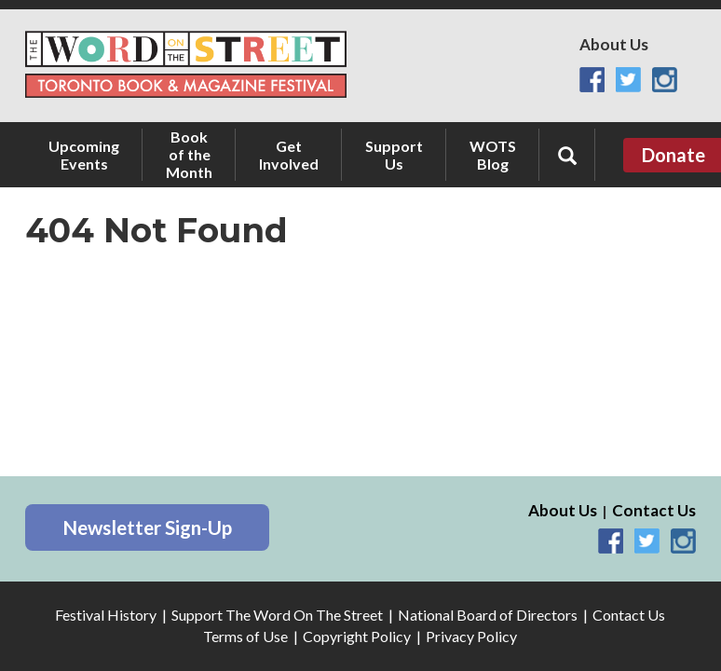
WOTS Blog (492, 154)
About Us (613, 44)
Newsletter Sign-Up (147, 527)
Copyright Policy (357, 636)
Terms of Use (245, 636)
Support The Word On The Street (277, 614)
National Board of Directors (488, 614)
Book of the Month (189, 154)
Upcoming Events (83, 154)
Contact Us (654, 510)
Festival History (105, 614)
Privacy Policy (471, 636)
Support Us (394, 154)
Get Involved (289, 154)
